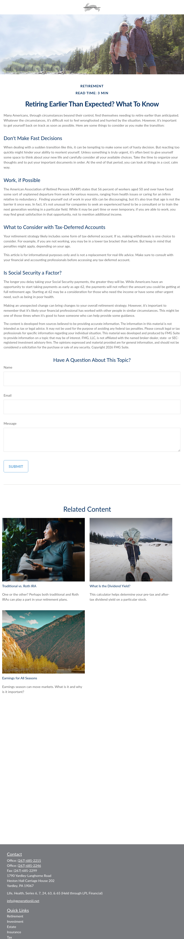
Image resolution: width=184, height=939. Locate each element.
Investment (15, 921)
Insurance (14, 932)
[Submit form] (16, 466)
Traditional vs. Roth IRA (19, 586)
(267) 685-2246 (29, 865)
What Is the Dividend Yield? (110, 586)
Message (10, 423)
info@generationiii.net (23, 901)
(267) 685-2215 (29, 860)
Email (8, 395)
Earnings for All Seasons (19, 678)
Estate (11, 927)
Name (8, 367)
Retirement (15, 916)
